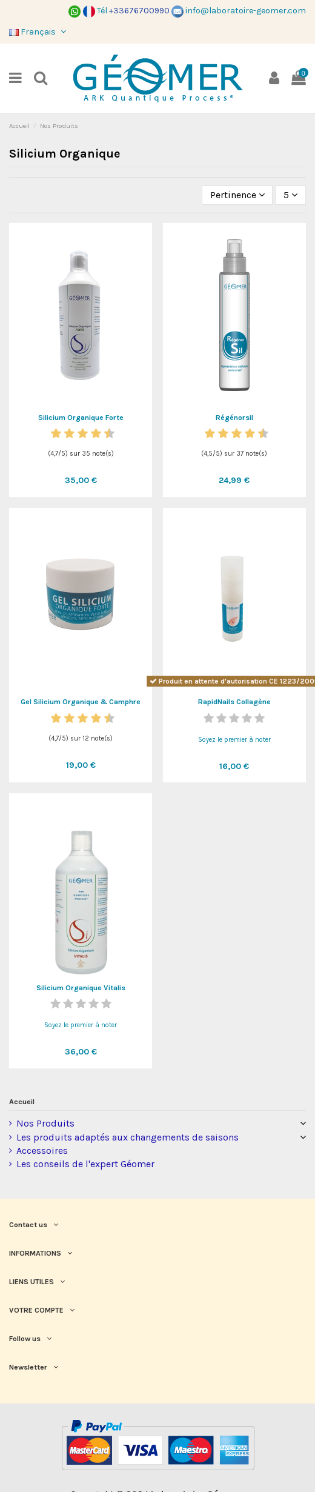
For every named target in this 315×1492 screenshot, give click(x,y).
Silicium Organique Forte (81, 417)
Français (38, 32)
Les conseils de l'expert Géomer (85, 1164)
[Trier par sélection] (237, 195)
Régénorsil (234, 417)
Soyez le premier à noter (234, 740)
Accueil (22, 1101)
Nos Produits (45, 1123)
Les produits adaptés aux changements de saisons (127, 1137)
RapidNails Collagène (234, 702)
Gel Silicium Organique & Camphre (81, 702)
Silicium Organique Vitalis (80, 988)
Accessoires (42, 1150)
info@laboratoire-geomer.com (238, 10)
